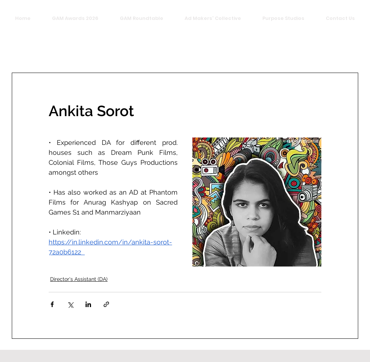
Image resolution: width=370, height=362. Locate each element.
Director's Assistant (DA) (79, 279)
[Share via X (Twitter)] (70, 304)
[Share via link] (106, 304)
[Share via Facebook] (52, 304)
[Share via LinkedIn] (88, 304)
